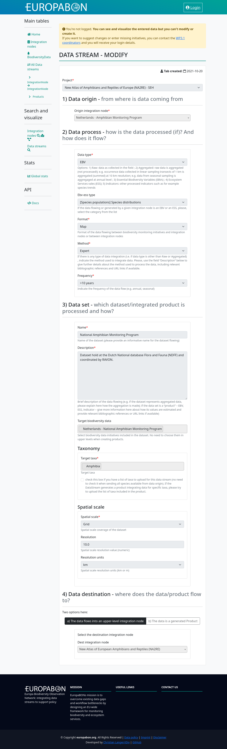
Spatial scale (89, 517)
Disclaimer (159, 737)
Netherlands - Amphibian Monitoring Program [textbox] (109, 117)
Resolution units (92, 557)
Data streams (36, 147)
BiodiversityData (39, 55)
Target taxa (89, 458)
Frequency (85, 276)
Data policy (131, 737)
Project (67, 80)
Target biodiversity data (94, 421)
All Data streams (34, 67)
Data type (84, 155)
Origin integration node (91, 111)
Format (83, 219)
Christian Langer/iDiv (116, 742)
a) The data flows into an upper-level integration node (105, 621)
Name (82, 327)
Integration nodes (37, 44)
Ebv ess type (86, 195)
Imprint (146, 737)
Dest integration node (93, 642)
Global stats (37, 176)
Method (83, 243)
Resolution (88, 537)
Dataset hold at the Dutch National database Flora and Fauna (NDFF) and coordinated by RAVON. (132, 375)
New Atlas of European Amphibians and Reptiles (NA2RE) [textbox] (119, 649)
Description (86, 348)
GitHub (137, 742)
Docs (33, 203)
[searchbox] (165, 430)
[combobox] (132, 118)
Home (33, 34)
